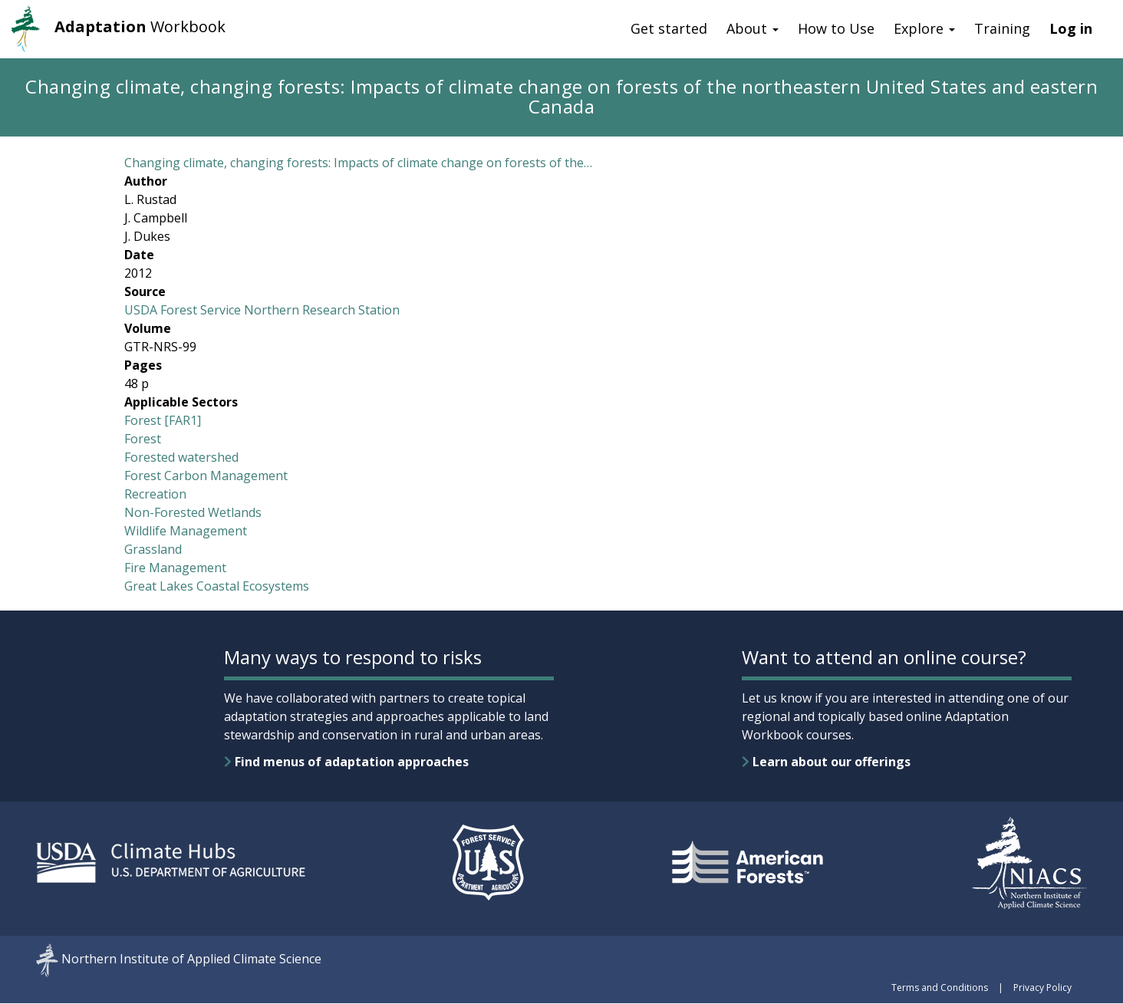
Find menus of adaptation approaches (346, 761)
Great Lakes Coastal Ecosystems (216, 586)
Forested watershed (181, 457)
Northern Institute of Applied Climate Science (191, 958)
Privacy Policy (1042, 987)
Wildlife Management (185, 530)
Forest (142, 438)
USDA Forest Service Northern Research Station (262, 309)
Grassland (153, 549)
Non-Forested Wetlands (193, 512)
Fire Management (175, 567)
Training (1002, 28)
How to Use (836, 28)
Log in (1070, 28)
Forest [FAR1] (162, 420)
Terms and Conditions (939, 987)
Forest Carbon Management (206, 475)
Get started (669, 28)
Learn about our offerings (826, 761)
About (752, 28)
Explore (924, 28)
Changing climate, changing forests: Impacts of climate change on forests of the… (358, 162)
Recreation (155, 494)
